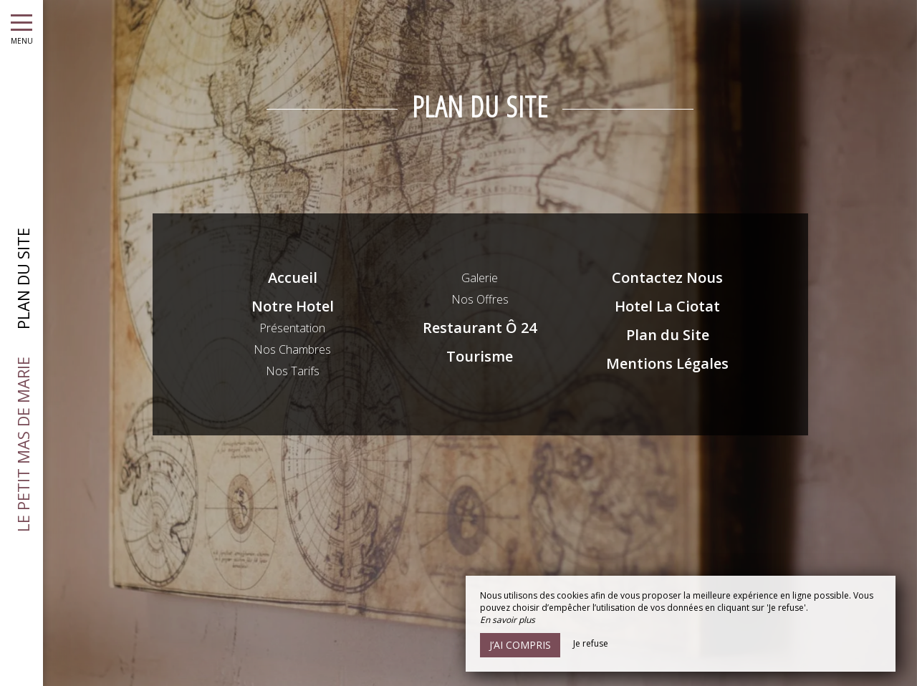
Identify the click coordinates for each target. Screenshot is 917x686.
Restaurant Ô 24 (480, 327)
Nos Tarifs (293, 371)
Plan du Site (667, 334)
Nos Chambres (292, 349)
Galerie (479, 278)
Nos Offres (480, 299)
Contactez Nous (667, 277)
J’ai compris (520, 645)
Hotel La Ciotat (667, 306)
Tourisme (479, 356)
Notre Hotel (292, 306)
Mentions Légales (667, 363)
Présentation (292, 328)
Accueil (292, 277)
